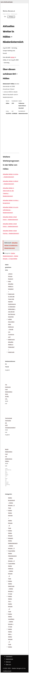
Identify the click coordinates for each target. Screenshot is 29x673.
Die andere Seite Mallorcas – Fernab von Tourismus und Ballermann (11, 330)
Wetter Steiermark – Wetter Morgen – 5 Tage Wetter (11, 590)
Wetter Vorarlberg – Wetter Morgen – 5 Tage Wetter (11, 623)
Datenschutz (9, 659)
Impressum (9, 656)
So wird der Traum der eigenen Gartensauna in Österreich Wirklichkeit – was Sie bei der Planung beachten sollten (12, 308)
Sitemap (8, 662)
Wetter (13, 57)
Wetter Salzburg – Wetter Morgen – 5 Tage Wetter (10, 573)
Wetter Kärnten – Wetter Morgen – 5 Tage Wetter (10, 521)
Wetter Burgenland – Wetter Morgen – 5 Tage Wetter (11, 504)
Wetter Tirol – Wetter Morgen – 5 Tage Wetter (10, 606)
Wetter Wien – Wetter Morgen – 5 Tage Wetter (10, 639)
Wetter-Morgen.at (9, 11)
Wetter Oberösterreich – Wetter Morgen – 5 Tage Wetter (12, 558)
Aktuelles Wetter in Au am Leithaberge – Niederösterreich (10, 210)
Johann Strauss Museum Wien (10, 277)
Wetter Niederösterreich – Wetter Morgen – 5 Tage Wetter (13, 546)
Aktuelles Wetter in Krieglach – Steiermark (11, 289)
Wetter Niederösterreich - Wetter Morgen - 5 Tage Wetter (10, 256)
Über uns (8, 664)
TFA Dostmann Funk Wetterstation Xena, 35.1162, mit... (8, 392)
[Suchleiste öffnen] (5, 16)
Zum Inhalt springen (7, 2)
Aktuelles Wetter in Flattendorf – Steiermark (11, 347)
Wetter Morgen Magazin (10, 535)
